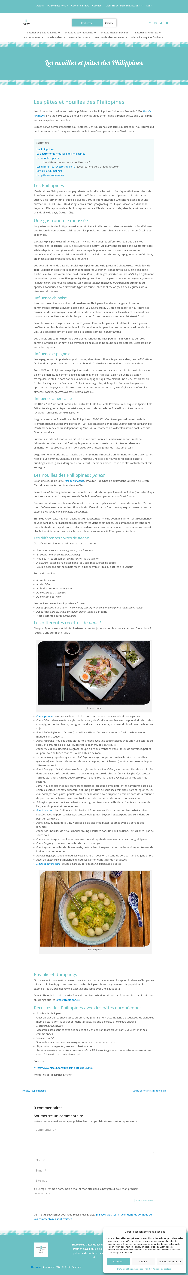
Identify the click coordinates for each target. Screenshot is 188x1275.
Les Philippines (45, 149)
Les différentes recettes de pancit (56, 166)
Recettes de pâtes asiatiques (42, 33)
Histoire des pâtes (78, 37)
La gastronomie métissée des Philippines (60, 153)
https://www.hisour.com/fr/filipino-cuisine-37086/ (63, 1068)
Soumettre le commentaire (144, 1200)
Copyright (97, 6)
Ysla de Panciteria (74, 481)
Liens (149, 6)
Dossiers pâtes (54, 37)
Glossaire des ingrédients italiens (123, 6)
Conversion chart (80, 6)
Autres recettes (32, 37)
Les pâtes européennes (50, 175)
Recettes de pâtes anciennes (109, 37)
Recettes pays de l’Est (146, 33)
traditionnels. (67, 1000)
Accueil (40, 6)
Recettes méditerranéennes (114, 33)
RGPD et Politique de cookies (130, 1269)
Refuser (143, 1261)
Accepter (118, 1261)
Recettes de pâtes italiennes (78, 33)
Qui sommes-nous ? (57, 6)
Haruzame (36, 1267)
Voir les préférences (170, 1261)
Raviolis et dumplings (49, 171)
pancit (55, 158)
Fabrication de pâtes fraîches (146, 37)
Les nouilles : (44, 158)
